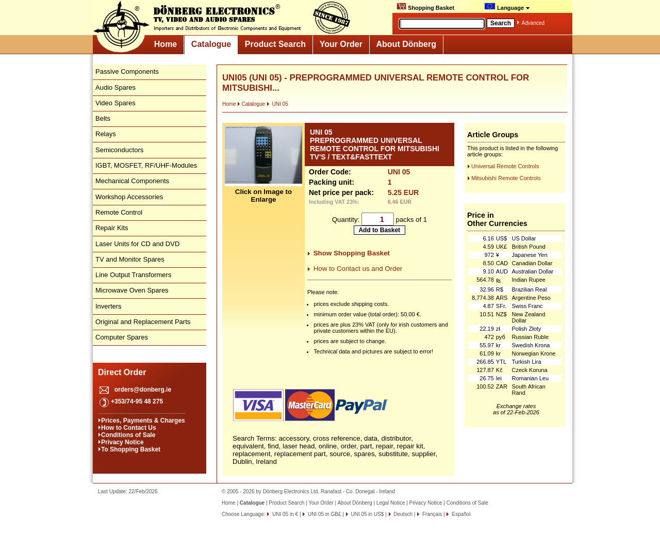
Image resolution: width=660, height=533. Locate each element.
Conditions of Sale (128, 435)
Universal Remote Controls (505, 166)
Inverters (108, 306)
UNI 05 (277, 104)
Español (460, 514)
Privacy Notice (122, 442)
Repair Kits (111, 228)
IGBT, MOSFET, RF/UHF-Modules (146, 165)
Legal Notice (390, 503)
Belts (102, 118)
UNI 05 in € (284, 514)
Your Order (341, 44)
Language (507, 7)
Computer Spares (121, 337)
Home (165, 44)
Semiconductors (119, 150)
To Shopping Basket (130, 449)
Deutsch (402, 514)
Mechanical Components (132, 181)
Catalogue (211, 44)
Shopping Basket (425, 7)
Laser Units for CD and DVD (137, 244)
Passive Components (127, 71)
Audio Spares (115, 87)
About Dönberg (406, 44)
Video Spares (115, 103)
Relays (105, 134)
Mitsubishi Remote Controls (506, 178)
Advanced (533, 23)
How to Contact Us (128, 427)
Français (431, 514)
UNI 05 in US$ (367, 514)
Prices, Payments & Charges (143, 420)
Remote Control (118, 212)
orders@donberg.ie (142, 389)
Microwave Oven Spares (132, 290)
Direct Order (122, 372)
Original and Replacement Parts (142, 322)
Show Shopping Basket (352, 253)
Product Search (275, 44)
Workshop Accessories (129, 197)
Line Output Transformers (133, 275)
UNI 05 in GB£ (323, 514)
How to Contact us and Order (358, 268)
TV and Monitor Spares (129, 259)
